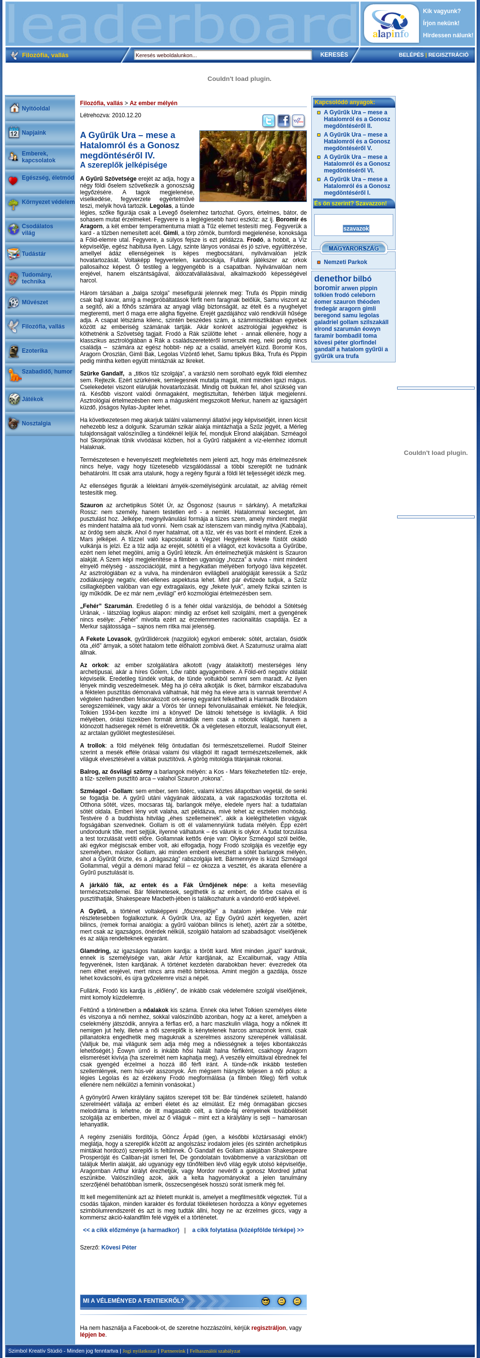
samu (349, 315)
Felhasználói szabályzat (215, 1351)
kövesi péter (331, 342)
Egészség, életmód (48, 177)
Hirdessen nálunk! (448, 35)
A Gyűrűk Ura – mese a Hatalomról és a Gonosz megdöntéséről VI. (357, 164)
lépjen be (92, 1334)
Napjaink (34, 132)
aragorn (350, 308)
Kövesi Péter (119, 1247)
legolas (369, 315)
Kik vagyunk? (442, 11)
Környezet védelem (48, 202)
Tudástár (34, 253)
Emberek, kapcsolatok (38, 157)
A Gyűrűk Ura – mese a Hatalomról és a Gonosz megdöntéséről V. (357, 141)
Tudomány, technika (37, 278)
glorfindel (363, 342)
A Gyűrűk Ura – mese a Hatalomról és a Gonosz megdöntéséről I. (357, 186)
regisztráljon (269, 1328)
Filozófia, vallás (43, 326)
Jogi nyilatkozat (140, 1351)
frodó (342, 295)
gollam (349, 322)
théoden (368, 301)
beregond (327, 315)
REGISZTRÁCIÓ (448, 55)
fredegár (325, 308)
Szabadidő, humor (47, 371)
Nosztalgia (36, 423)
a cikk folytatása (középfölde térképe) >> (248, 1230)
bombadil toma (356, 335)
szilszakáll (374, 322)
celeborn (363, 295)
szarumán (347, 329)
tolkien (323, 295)
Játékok (33, 399)
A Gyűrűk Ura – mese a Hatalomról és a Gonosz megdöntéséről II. (357, 119)
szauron (344, 301)
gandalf (324, 349)
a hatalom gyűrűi (359, 349)
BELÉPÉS (411, 55)
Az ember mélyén (153, 103)
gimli (369, 308)
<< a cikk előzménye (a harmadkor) (131, 1230)
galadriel (326, 322)
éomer (323, 301)
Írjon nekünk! (441, 23)
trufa (352, 356)
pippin (368, 288)
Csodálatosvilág (37, 229)
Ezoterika (35, 350)
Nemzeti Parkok (345, 262)
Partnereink (173, 1351)
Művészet (35, 302)
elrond (323, 329)
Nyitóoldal (36, 108)
